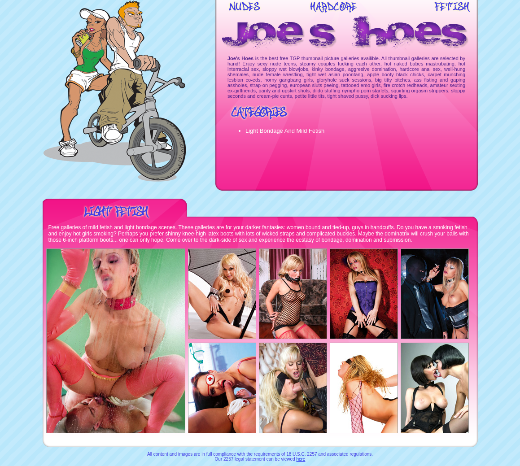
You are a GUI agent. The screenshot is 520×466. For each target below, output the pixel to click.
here (300, 459)
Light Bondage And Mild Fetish (284, 130)
